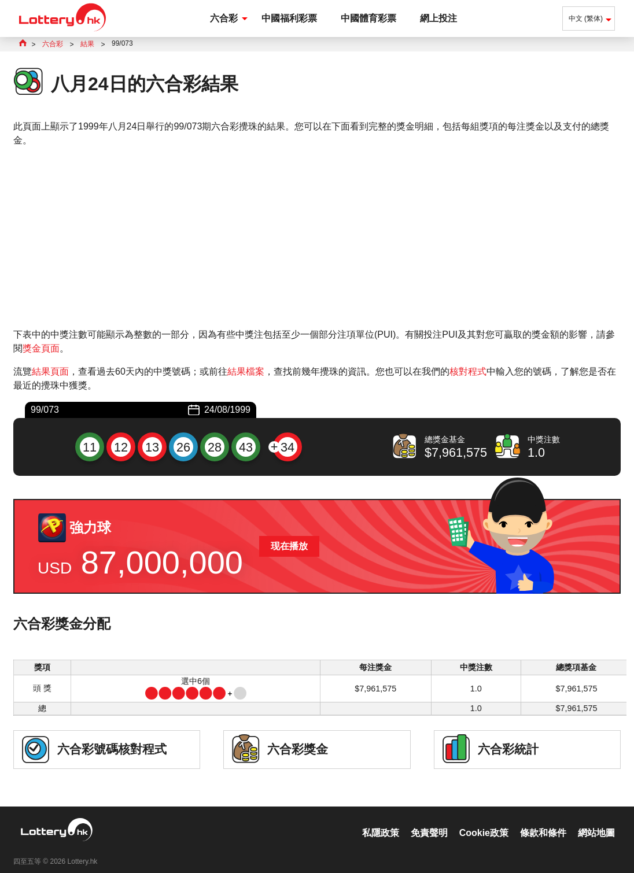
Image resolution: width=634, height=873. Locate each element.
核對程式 (467, 371)
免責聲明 (429, 821)
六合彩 (224, 18)
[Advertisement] (317, 238)
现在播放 (289, 546)
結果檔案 (245, 371)
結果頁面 (50, 371)
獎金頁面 (41, 348)
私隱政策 (380, 821)
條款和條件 (543, 821)
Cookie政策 (483, 821)
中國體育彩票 (368, 18)
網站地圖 (596, 821)
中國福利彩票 (289, 18)
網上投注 (438, 18)
